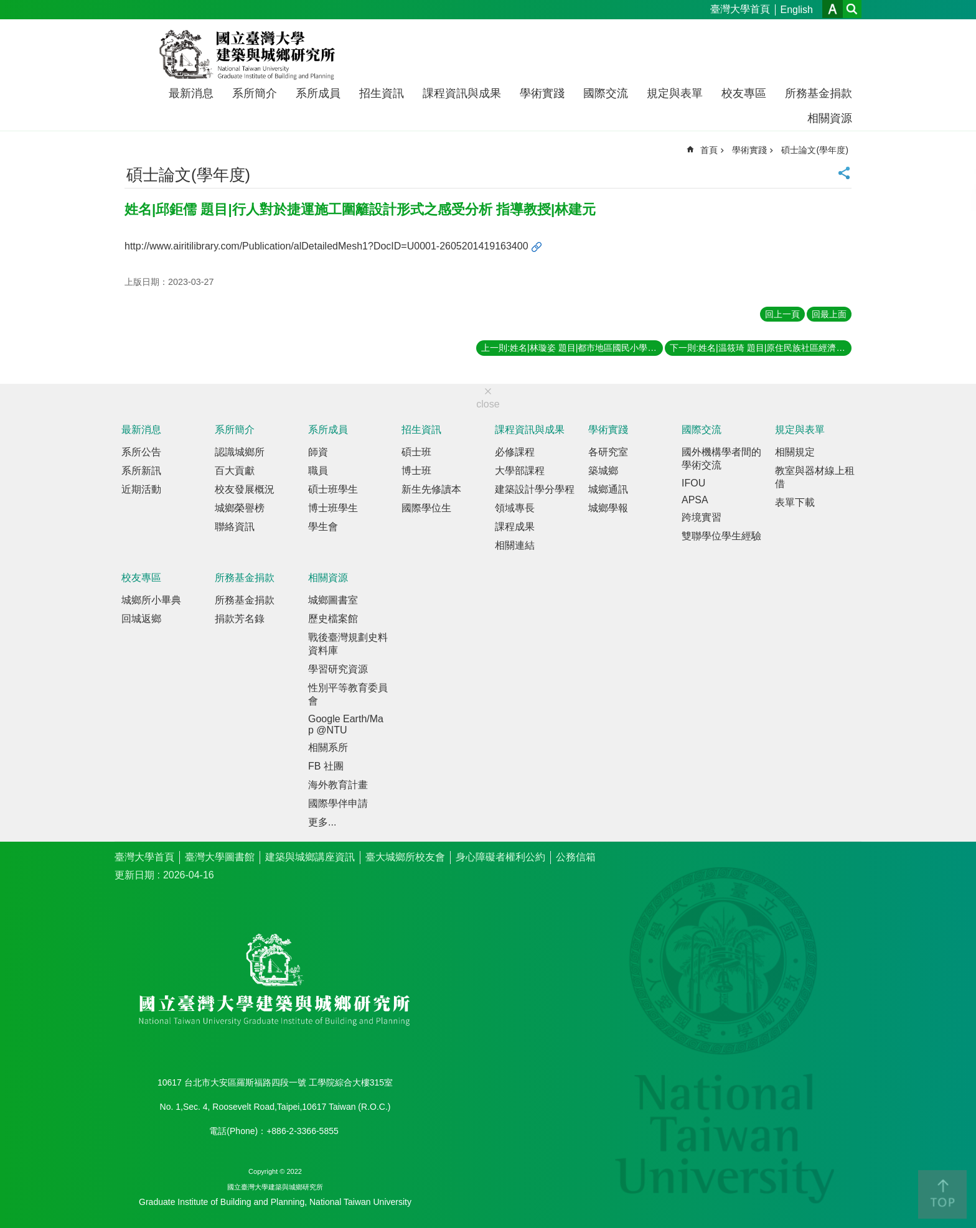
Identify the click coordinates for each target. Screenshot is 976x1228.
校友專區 (743, 93)
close (487, 404)
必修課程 (515, 452)
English (797, 9)
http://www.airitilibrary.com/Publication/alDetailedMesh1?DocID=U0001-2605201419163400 (326, 246)
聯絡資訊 (235, 526)
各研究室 (608, 452)
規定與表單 (675, 93)
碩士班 (416, 452)
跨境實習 (701, 517)
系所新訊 (141, 470)
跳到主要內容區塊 (6, 6)
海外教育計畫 (338, 784)
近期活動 (141, 489)
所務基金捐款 (818, 93)
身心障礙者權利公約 (500, 857)
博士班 (416, 470)
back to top (942, 1194)
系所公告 (141, 452)
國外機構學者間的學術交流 (721, 458)
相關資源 (829, 118)
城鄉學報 (608, 508)
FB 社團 (326, 766)
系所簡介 (254, 93)
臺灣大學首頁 (740, 9)
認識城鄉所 (240, 452)
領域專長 (515, 508)
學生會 (323, 526)
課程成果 (515, 526)
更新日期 (134, 875)
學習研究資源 (338, 669)
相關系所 (328, 747)
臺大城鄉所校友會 (405, 857)
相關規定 (795, 452)
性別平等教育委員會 (348, 694)
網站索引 (852, 9)
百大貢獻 (235, 470)
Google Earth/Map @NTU (345, 724)
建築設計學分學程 (535, 489)
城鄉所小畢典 (151, 600)
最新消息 (191, 93)
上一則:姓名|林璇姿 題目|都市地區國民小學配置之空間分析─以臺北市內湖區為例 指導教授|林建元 (572, 348)
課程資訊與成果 (462, 93)
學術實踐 (542, 93)
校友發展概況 (244, 489)
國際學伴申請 (338, 803)
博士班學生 (333, 508)
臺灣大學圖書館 (220, 857)
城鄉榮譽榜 (240, 508)
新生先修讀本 (431, 489)
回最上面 (829, 314)
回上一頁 (782, 314)
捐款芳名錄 (240, 618)
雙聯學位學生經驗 (721, 536)
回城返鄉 (141, 618)
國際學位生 (426, 508)
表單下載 (795, 502)
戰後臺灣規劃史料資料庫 (348, 644)
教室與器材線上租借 (815, 477)
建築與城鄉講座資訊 (310, 857)
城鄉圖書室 (333, 600)
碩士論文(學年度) (814, 150)
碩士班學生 (333, 489)
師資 (318, 452)
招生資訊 (381, 93)
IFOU (693, 483)
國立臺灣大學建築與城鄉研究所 (250, 55)
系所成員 (318, 93)
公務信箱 (576, 857)
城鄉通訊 (608, 489)
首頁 (709, 150)
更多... (322, 822)
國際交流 (605, 93)
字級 (832, 9)
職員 (318, 470)
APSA (695, 500)
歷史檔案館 (333, 618)
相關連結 (515, 545)
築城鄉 (603, 470)
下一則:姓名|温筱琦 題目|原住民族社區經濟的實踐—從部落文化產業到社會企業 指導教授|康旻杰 (761, 348)
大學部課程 (520, 470)
